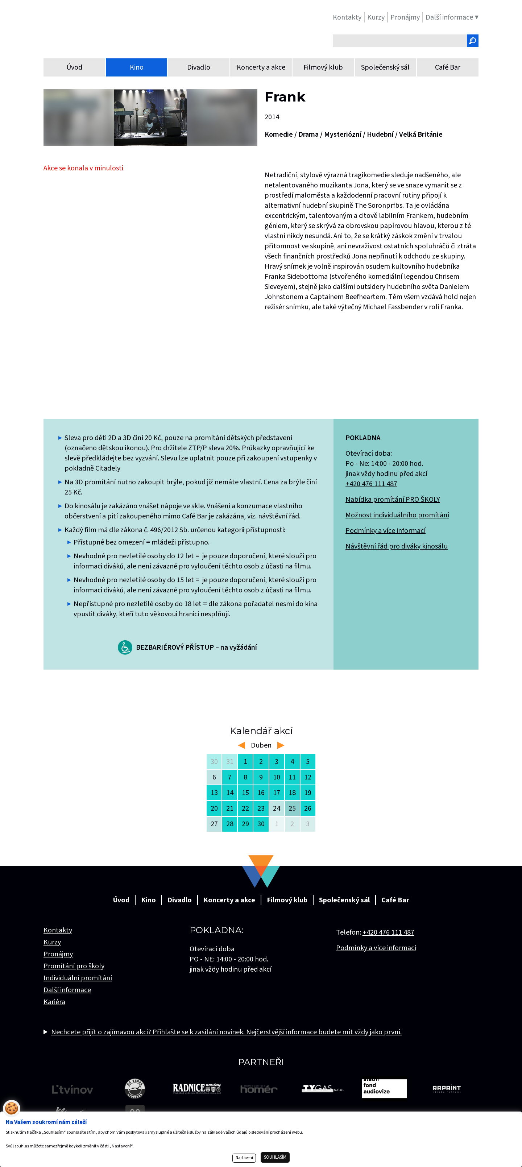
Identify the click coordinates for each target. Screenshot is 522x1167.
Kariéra (54, 1002)
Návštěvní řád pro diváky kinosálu (396, 546)
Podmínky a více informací (385, 531)
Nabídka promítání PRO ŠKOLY (392, 499)
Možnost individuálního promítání (397, 515)
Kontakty (58, 930)
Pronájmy (58, 954)
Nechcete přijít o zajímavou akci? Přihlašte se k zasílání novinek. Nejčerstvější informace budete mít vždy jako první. (226, 1032)
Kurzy (52, 942)
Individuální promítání (78, 978)
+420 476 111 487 (371, 484)
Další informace (67, 990)
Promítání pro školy (74, 966)
